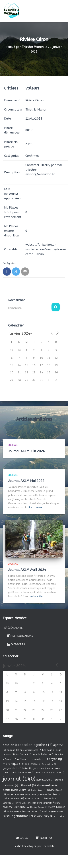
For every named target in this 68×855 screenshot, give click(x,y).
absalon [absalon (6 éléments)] (11, 745)
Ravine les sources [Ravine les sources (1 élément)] (25, 803)
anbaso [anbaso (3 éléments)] (13, 750)
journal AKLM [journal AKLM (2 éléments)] (44, 780)
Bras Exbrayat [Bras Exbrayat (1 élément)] (22, 759)
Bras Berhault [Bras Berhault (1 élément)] (23, 754)
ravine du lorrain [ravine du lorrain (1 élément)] (34, 798)
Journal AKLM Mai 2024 (26, 481)
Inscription (44, 838)
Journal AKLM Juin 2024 (26, 451)
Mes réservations (19, 635)
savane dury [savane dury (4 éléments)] (43, 816)
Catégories (15, 644)
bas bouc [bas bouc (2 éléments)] (48, 750)
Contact (22, 838)
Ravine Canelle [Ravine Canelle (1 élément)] (15, 794)
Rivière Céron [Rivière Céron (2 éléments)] (38, 807)
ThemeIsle (48, 846)
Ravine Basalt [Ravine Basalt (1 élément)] (38, 790)
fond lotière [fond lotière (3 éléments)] (32, 763)
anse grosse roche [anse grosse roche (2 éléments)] (31, 750)
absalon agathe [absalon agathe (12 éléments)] (35, 745)
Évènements (14, 627)
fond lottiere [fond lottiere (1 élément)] (49, 764)
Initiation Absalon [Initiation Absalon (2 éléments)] (23, 772)
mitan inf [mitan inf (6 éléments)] (27, 785)
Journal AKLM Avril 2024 (27, 570)
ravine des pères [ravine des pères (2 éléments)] (50, 794)
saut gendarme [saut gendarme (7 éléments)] (19, 816)
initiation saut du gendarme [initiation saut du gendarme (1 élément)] (49, 772)
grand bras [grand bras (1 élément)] (39, 768)
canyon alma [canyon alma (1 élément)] (38, 759)
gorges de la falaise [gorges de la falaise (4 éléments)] (17, 768)
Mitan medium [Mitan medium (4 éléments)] (47, 785)
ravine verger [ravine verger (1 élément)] (44, 803)
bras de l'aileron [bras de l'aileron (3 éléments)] (43, 754)
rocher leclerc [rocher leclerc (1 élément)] (33, 811)
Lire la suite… (36, 507)
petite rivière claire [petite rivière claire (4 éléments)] (16, 790)
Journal (13, 445)
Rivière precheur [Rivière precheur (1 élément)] (16, 811)
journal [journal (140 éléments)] (19, 779)
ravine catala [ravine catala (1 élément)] (32, 794)
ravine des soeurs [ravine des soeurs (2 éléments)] (13, 798)
